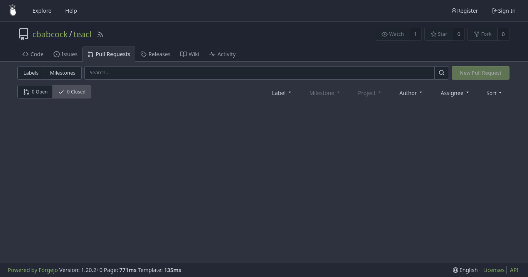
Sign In (504, 10)
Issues (65, 54)
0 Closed (72, 91)
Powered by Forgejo (33, 270)
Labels (31, 72)
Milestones (63, 72)
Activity (222, 54)
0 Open (35, 91)
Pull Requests (108, 54)
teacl (83, 34)
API (514, 270)
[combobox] (282, 92)
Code (33, 54)
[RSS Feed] (100, 34)
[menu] (495, 93)
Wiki (189, 54)
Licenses (494, 270)
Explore (41, 10)
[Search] (441, 73)
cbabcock (50, 34)
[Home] (12, 10)
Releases (155, 54)
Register (464, 10)
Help (71, 10)
